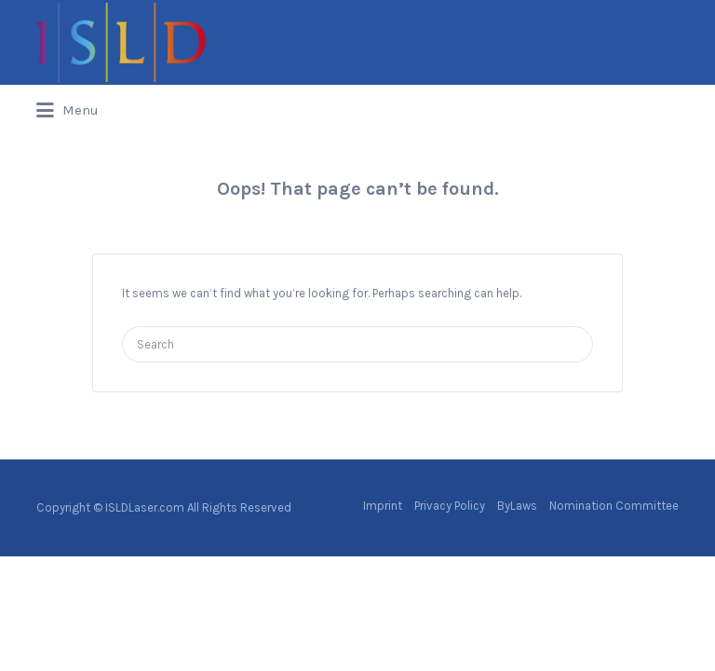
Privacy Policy (449, 506)
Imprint (382, 506)
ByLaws (517, 506)
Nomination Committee (614, 506)
